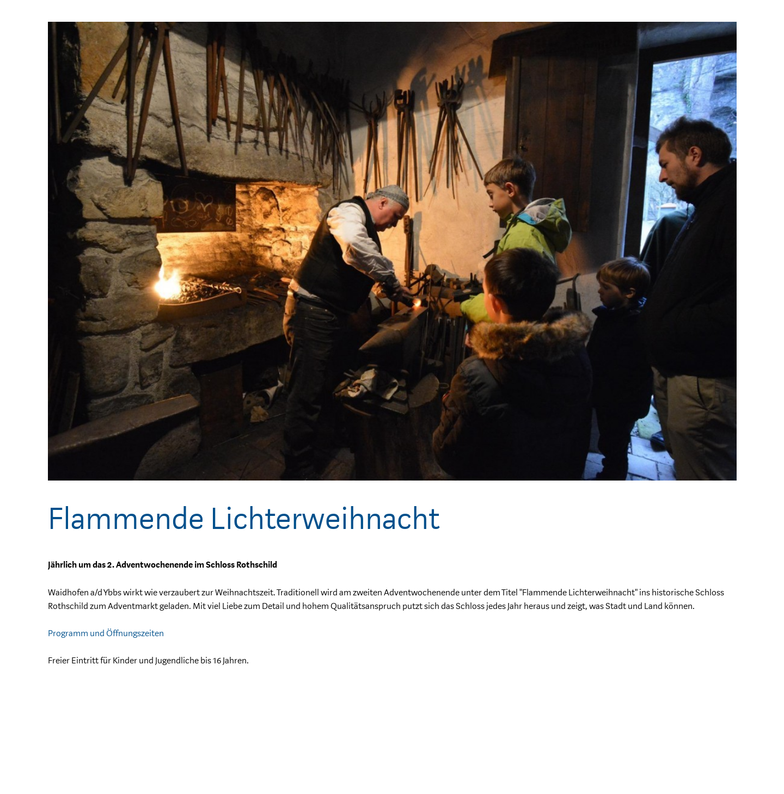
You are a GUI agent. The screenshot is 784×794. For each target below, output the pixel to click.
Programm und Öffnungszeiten (106, 633)
